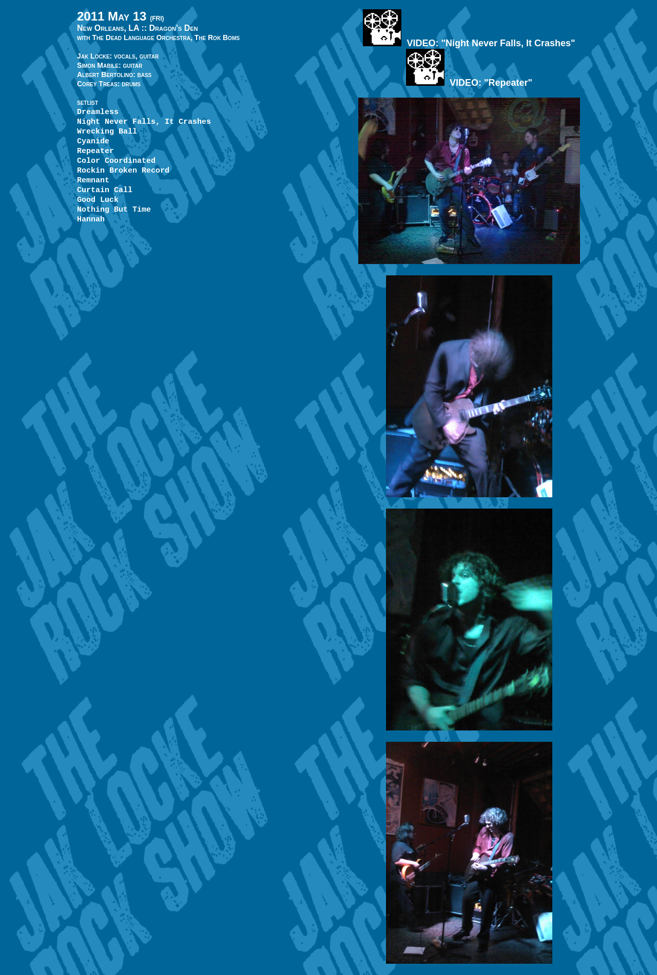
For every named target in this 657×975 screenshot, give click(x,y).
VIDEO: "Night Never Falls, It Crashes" (469, 43)
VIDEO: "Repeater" (469, 83)
